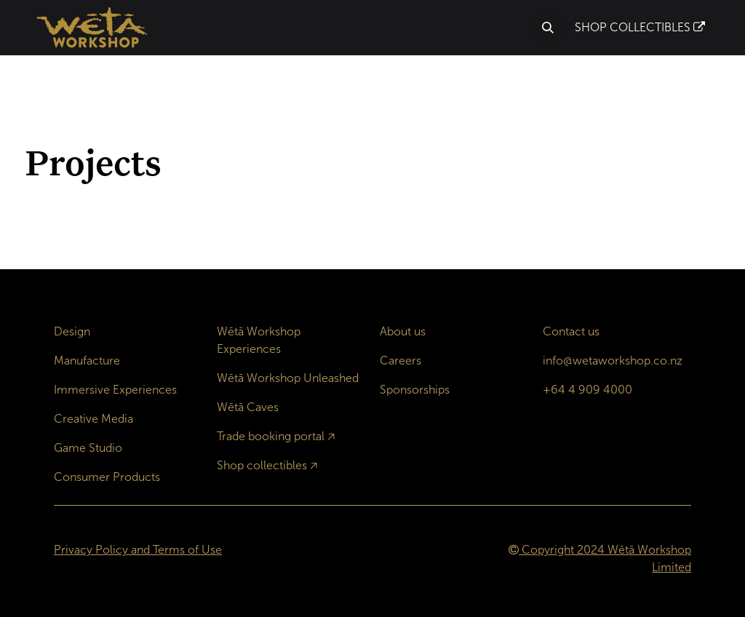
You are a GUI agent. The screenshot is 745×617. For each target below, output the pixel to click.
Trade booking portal (270, 436)
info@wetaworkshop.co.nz (612, 360)
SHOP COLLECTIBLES (640, 27)
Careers (400, 360)
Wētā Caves (248, 407)
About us (403, 331)
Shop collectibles (262, 465)
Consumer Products (107, 477)
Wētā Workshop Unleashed (288, 378)
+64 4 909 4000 (587, 390)
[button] (548, 27)
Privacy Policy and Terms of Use (138, 550)
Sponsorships (415, 390)
